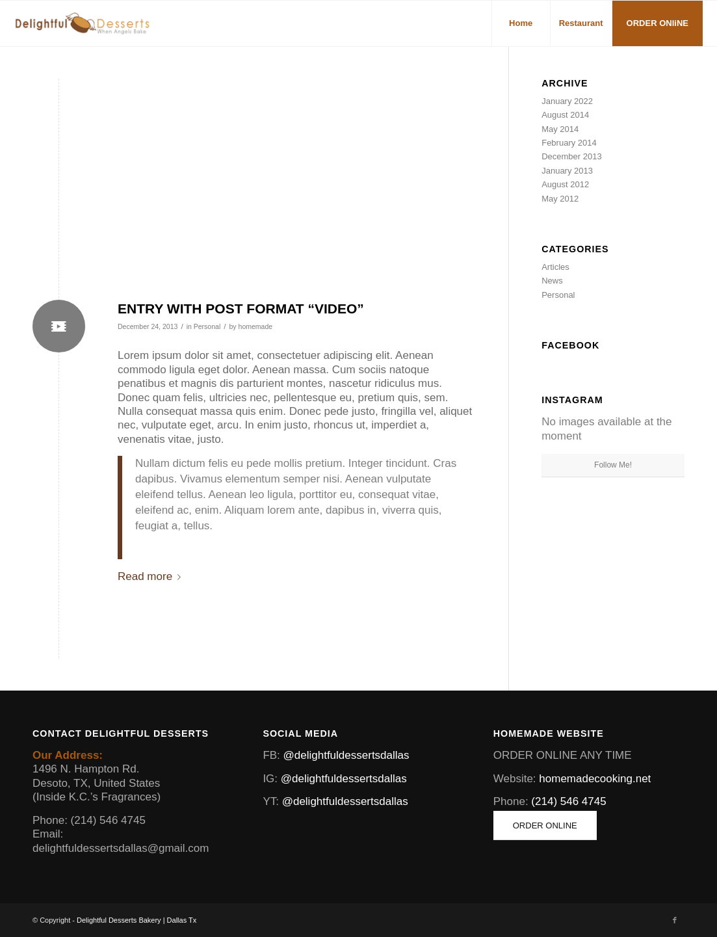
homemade (256, 326)
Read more (152, 576)
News (552, 280)
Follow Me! (613, 464)
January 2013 (567, 171)
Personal (207, 326)
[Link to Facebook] (674, 920)
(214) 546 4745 (568, 801)
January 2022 (567, 101)
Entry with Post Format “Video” (241, 308)
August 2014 (565, 115)
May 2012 (560, 199)
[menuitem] (520, 23)
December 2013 (571, 156)
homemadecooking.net (595, 778)
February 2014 (569, 143)
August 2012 (565, 184)
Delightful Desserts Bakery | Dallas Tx (136, 920)
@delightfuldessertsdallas (346, 755)
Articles (555, 267)
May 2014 (560, 129)
